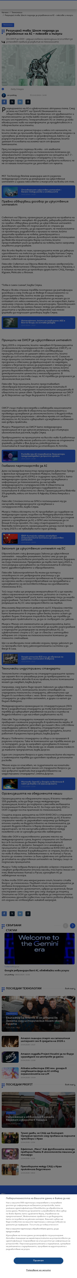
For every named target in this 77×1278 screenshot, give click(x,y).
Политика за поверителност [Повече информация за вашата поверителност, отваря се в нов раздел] (43, 1225)
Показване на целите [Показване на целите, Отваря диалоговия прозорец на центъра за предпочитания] (38, 1270)
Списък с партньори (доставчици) (23, 1252)
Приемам (38, 1261)
